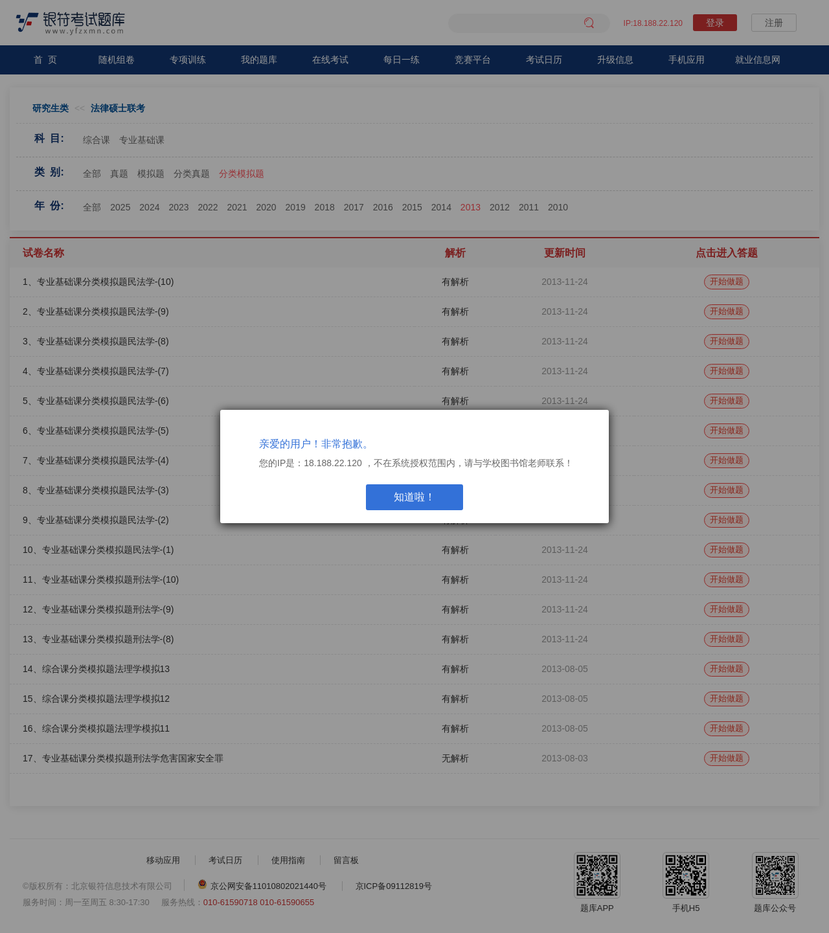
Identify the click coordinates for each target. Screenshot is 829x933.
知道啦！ (414, 496)
